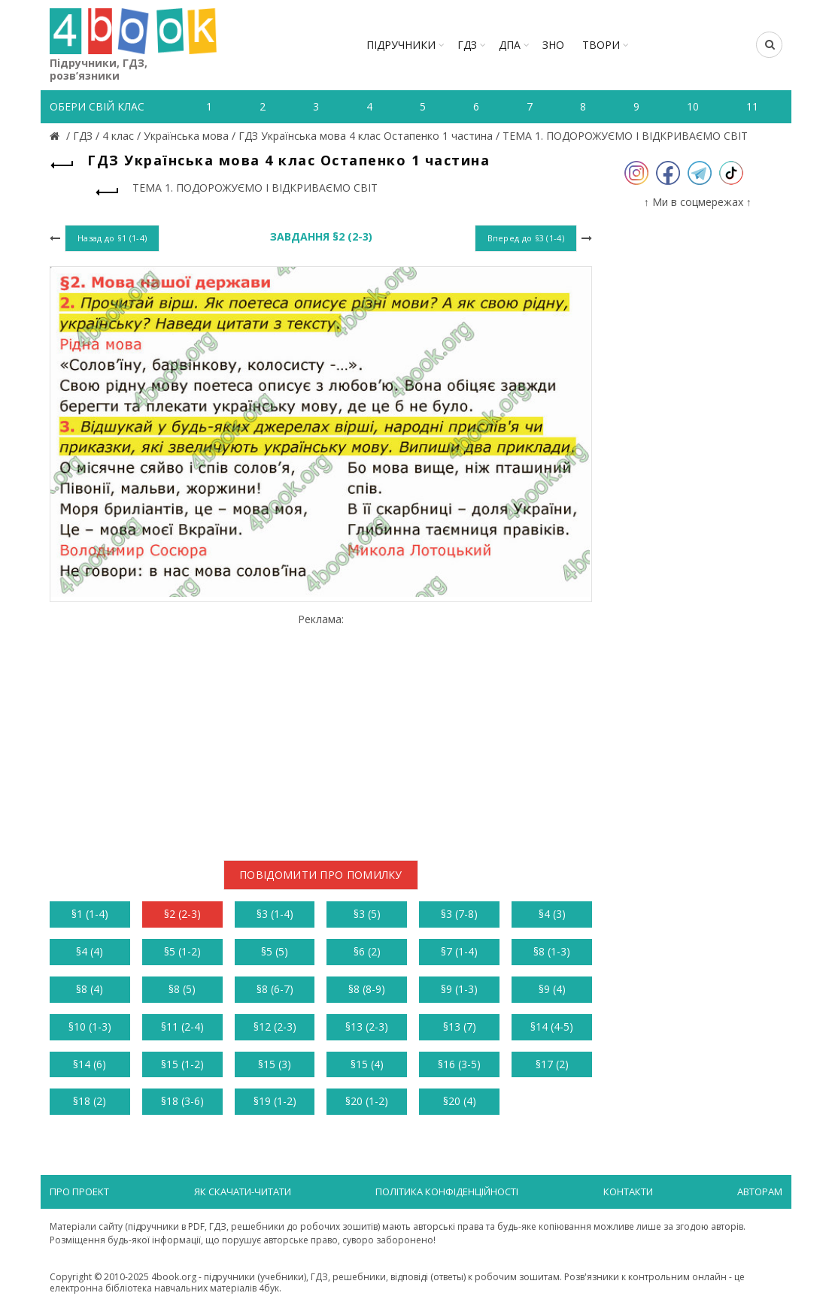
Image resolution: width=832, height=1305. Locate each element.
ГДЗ (467, 45)
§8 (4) (89, 989)
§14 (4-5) (551, 1026)
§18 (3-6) (182, 1101)
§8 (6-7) (275, 989)
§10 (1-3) (89, 1026)
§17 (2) (552, 1064)
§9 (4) (552, 989)
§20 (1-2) (366, 1101)
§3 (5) (367, 914)
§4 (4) (89, 951)
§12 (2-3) (275, 1026)
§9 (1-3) (459, 989)
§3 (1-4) (275, 914)
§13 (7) (459, 1026)
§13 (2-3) (366, 1026)
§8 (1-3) (551, 951)
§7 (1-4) (459, 951)
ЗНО (553, 45)
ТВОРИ (601, 45)
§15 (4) (367, 1064)
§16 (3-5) (459, 1064)
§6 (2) (367, 951)
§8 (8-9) (366, 989)
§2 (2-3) (182, 914)
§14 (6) (89, 1064)
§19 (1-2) (275, 1101)
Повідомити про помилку (320, 874)
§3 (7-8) (459, 914)
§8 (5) (182, 989)
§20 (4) (459, 1101)
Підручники (401, 45)
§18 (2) (89, 1101)
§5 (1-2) (182, 951)
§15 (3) (274, 1064)
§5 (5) (274, 951)
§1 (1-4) (89, 914)
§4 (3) (552, 914)
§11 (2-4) (182, 1026)
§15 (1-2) (182, 1064)
